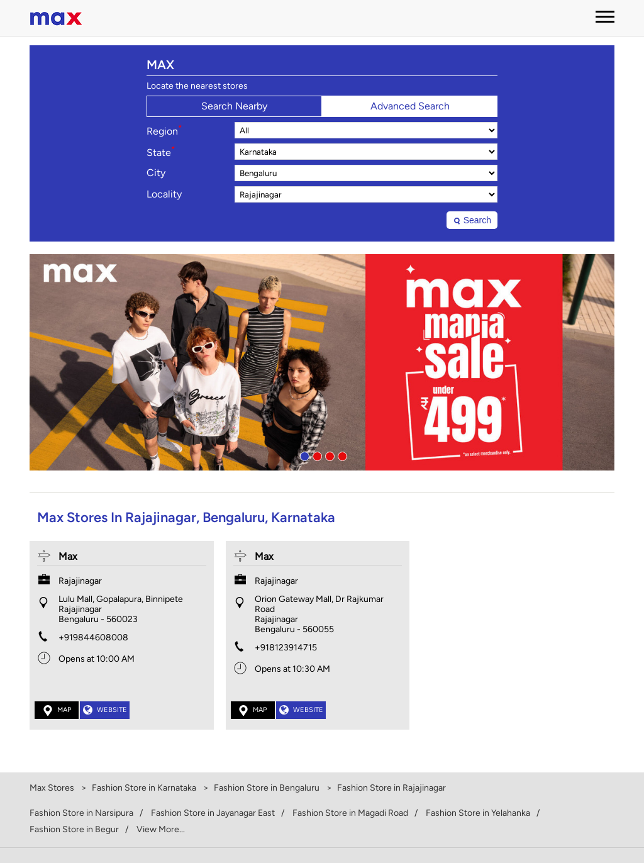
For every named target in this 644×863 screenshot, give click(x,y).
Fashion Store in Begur (74, 830)
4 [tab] (341, 455)
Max (67, 556)
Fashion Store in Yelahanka (478, 813)
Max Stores (53, 787)
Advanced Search (410, 106)
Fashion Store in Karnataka (144, 787)
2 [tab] (316, 455)
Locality (164, 194)
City (156, 173)
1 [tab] (303, 455)
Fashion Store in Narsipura (81, 813)
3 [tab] (328, 455)
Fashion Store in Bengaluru (266, 787)
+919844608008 (93, 637)
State (161, 152)
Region (164, 130)
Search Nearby (234, 106)
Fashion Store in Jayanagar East (213, 813)
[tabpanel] (322, 362)
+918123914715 (286, 647)
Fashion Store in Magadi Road (350, 813)
